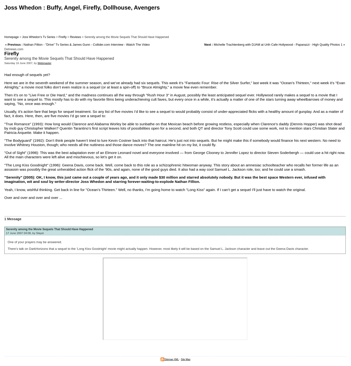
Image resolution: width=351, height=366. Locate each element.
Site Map (185, 359)
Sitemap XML (170, 359)
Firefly (63, 37)
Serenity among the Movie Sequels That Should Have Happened (49, 229)
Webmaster (44, 63)
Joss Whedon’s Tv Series (38, 37)
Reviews (75, 37)
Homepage (11, 37)
